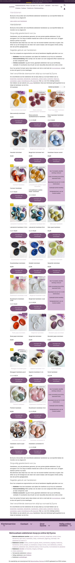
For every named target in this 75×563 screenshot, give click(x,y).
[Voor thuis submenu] (58, 5)
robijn (34, 538)
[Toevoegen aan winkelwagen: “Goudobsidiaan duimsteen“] (18, 271)
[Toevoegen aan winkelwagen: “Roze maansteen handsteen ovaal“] (56, 125)
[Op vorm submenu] (44, 5)
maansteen (20, 79)
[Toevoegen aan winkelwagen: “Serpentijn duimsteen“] (56, 271)
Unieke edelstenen (17, 551)
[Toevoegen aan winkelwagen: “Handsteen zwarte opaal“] (18, 452)
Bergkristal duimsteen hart (37, 149)
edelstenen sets (23, 547)
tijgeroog (56, 79)
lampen (26, 544)
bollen (26, 542)
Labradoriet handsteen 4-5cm (18, 224)
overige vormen (41, 544)
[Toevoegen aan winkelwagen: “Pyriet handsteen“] (56, 380)
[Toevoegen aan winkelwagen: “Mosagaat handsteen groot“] (18, 380)
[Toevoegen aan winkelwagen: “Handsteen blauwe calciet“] (56, 160)
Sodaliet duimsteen (37, 259)
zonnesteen (13, 81)
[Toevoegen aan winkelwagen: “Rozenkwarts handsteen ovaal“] (18, 308)
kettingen (40, 549)
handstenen (15, 544)
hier (43, 81)
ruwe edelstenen (52, 544)
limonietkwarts (25, 81)
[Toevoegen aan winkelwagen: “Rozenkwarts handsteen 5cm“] (37, 416)
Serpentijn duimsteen (56, 259)
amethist (36, 536)
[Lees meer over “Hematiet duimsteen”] (18, 159)
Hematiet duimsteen (19, 149)
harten (21, 544)
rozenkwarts (34, 79)
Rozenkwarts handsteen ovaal (18, 295)
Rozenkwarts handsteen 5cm (37, 404)
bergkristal (13, 79)
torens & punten (44, 547)
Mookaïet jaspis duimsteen (56, 332)
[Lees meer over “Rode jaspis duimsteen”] (18, 343)
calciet (41, 79)
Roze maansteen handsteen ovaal (56, 110)
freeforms (59, 542)
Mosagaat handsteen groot (18, 368)
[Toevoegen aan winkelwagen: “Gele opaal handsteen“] (56, 235)
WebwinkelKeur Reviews (37, 561)
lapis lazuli (22, 538)
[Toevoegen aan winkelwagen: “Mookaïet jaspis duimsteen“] (56, 344)
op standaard (33, 544)
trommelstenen (56, 68)
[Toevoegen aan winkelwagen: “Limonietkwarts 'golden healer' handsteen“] (37, 199)
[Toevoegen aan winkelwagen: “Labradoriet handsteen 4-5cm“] (18, 235)
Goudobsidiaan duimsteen (18, 259)
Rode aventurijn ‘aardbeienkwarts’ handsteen (37, 110)
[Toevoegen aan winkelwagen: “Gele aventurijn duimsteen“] (18, 121)
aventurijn (50, 79)
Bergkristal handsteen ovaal (37, 295)
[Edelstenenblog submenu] (43, 8)
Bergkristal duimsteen (37, 332)
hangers (34, 549)
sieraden (21, 549)
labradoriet (27, 79)
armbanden (28, 549)
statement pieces (34, 547)
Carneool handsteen (18, 185)
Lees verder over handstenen (18, 21)
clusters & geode (33, 542)
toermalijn (54, 538)
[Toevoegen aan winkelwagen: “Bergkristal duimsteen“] (37, 344)
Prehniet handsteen (18, 404)
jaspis (45, 79)
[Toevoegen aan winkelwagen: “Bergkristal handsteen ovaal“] (37, 307)
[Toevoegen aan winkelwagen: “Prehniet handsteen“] (18, 416)
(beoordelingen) (45, 2)
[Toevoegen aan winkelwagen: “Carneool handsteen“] (18, 196)
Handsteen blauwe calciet (56, 149)
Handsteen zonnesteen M (37, 440)
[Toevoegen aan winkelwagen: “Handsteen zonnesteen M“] (37, 452)
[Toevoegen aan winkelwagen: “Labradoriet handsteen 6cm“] (37, 235)
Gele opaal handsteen (56, 224)
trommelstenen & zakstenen (57, 547)
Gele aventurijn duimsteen (18, 110)
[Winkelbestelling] (56, 87)
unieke (31, 83)
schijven (59, 544)
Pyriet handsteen (56, 368)
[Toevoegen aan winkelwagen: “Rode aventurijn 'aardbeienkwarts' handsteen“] (37, 125)
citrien (59, 536)
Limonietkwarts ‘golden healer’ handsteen (37, 185)
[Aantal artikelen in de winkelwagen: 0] (61, 6)
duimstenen (46, 542)
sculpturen (15, 547)
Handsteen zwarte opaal (19, 440)
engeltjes (53, 542)
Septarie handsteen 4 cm (37, 368)
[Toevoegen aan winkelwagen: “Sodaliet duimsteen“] (37, 271)
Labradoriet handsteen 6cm (37, 224)
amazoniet (35, 81)
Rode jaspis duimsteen (18, 332)
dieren (40, 542)
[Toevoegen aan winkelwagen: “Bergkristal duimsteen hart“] (37, 160)
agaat (19, 81)
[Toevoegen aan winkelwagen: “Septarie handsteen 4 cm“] (37, 380)
